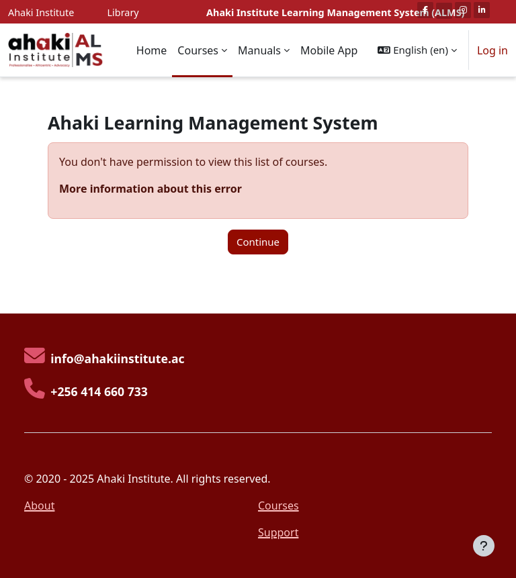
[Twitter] (444, 11)
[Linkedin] (482, 10)
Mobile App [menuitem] (328, 50)
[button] (417, 50)
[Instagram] (463, 10)
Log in (492, 50)
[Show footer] (483, 546)
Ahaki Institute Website (41, 20)
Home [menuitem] (151, 50)
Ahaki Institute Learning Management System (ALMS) (335, 12)
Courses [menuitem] (197, 50)
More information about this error (150, 188)
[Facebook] (425, 10)
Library (123, 12)
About (39, 505)
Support (278, 532)
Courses (278, 505)
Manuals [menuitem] (259, 50)
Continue (258, 241)
